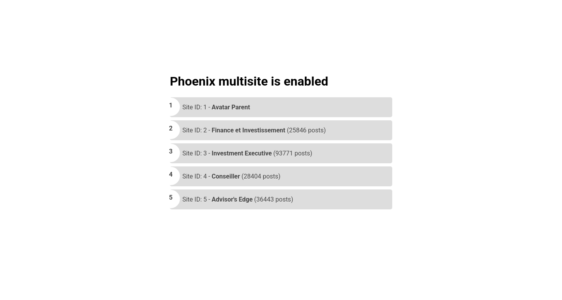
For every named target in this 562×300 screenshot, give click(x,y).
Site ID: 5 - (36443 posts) (237, 199)
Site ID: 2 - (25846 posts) (254, 130)
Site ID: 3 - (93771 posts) (247, 153)
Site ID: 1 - (216, 107)
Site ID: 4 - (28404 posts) (231, 176)
